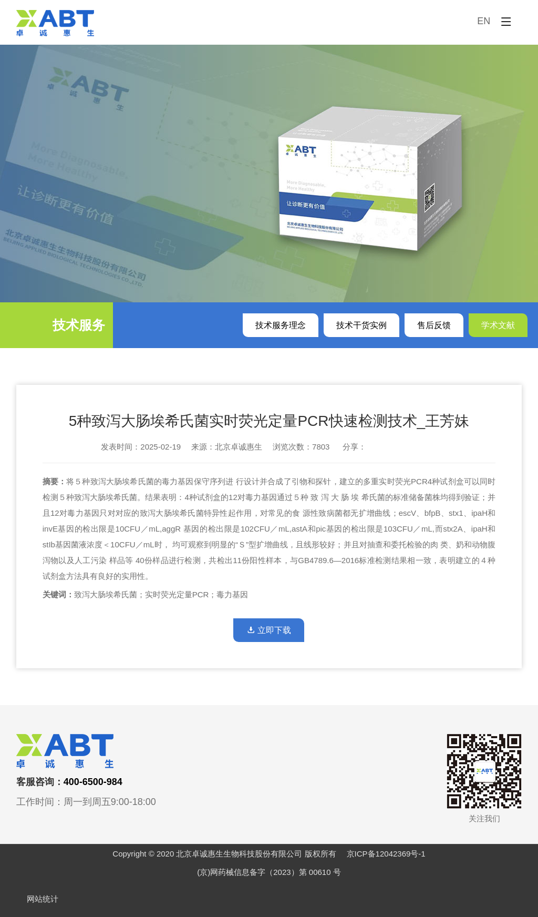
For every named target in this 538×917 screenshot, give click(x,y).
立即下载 (269, 630)
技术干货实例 (361, 325)
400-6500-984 (93, 782)
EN (483, 21)
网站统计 (42, 898)
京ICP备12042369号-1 (386, 853)
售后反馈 (434, 325)
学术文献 (498, 325)
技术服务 (79, 325)
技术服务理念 (280, 325)
